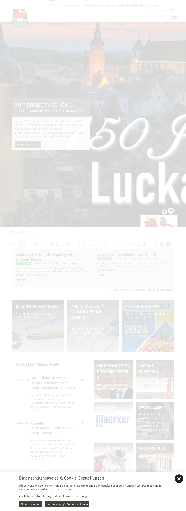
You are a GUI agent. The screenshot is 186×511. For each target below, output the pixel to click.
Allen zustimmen (31, 504)
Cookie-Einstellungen (76, 496)
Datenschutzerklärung (37, 496)
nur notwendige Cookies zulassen (67, 504)
